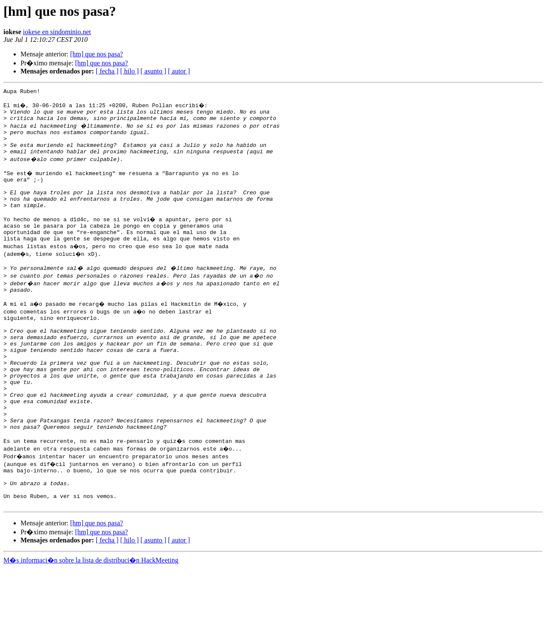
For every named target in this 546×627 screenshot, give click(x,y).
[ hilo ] (129, 71)
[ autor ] (179, 71)
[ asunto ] (153, 71)
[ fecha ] (107, 71)
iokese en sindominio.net (57, 31)
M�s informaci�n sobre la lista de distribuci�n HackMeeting (90, 619)
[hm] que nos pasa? (96, 54)
